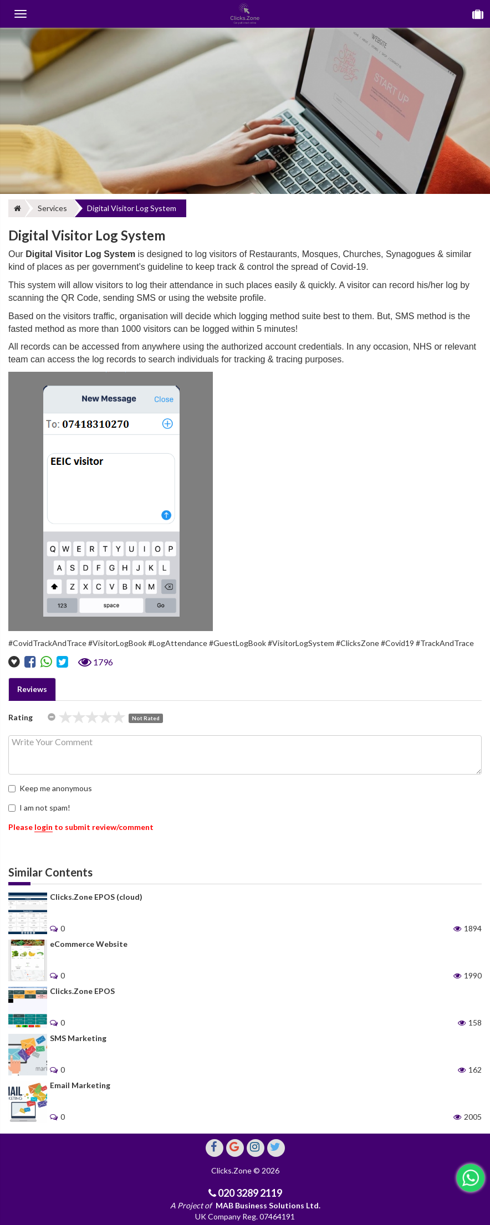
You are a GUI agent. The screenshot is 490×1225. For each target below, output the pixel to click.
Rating (20, 717)
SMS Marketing (78, 1038)
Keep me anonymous (50, 788)
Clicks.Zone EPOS (82, 991)
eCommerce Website (88, 944)
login (43, 827)
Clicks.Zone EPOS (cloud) (96, 896)
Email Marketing (80, 1085)
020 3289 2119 (249, 1193)
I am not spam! (39, 807)
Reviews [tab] (32, 689)
